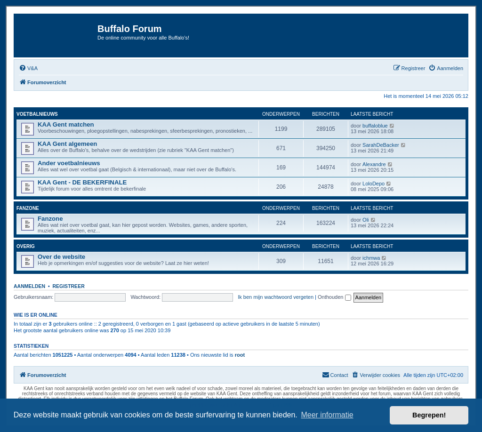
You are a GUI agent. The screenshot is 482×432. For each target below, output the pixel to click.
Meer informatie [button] (327, 415)
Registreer (68, 286)
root (240, 355)
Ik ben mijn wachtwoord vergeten (275, 297)
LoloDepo (373, 183)
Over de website (61, 256)
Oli (365, 220)
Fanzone (27, 208)
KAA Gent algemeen (67, 143)
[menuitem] (28, 68)
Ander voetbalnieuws (69, 163)
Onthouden (334, 297)
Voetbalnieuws (37, 114)
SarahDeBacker (380, 145)
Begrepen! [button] (429, 415)
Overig (25, 246)
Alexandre (374, 164)
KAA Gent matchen (66, 124)
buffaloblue (375, 125)
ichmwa (371, 258)
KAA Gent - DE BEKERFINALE (82, 182)
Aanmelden (29, 286)
